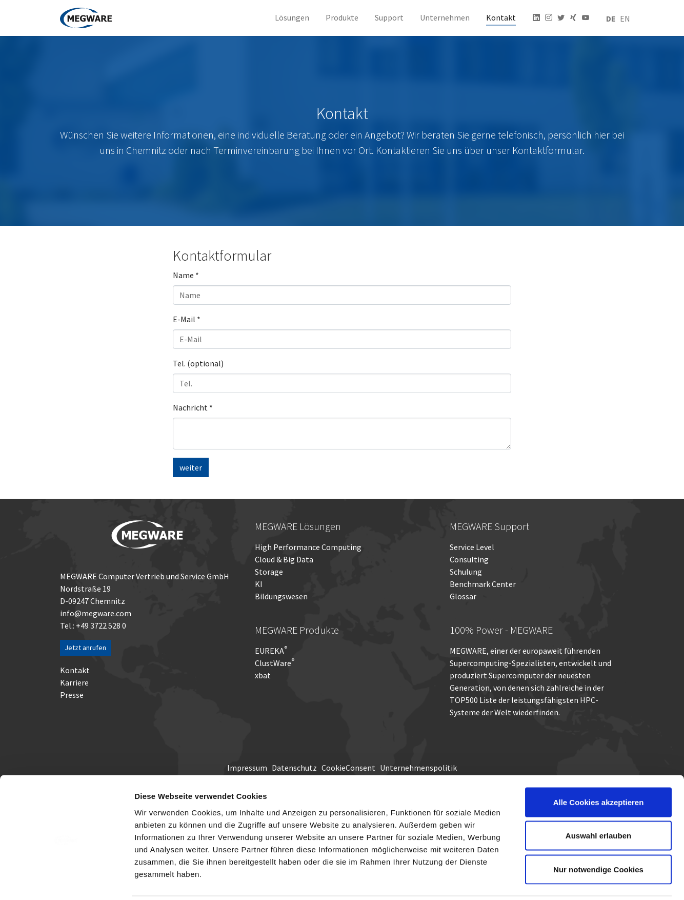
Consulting (469, 559)
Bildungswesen (281, 596)
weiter (190, 467)
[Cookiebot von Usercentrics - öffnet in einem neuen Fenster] (66, 880)
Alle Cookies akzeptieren (598, 765)
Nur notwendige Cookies (598, 832)
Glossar (463, 596)
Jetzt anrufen (85, 647)
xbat (263, 675)
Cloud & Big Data (284, 559)
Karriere (74, 682)
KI (259, 584)
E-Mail (186, 319)
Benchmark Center (483, 584)
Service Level (472, 547)
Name (186, 275)
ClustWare (274, 663)
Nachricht (193, 407)
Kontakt (75, 670)
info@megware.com (95, 613)
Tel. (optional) (198, 363)
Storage (269, 571)
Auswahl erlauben (598, 799)
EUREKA (269, 650)
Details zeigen (545, 879)
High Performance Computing (308, 547)
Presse (72, 695)
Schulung (466, 571)
